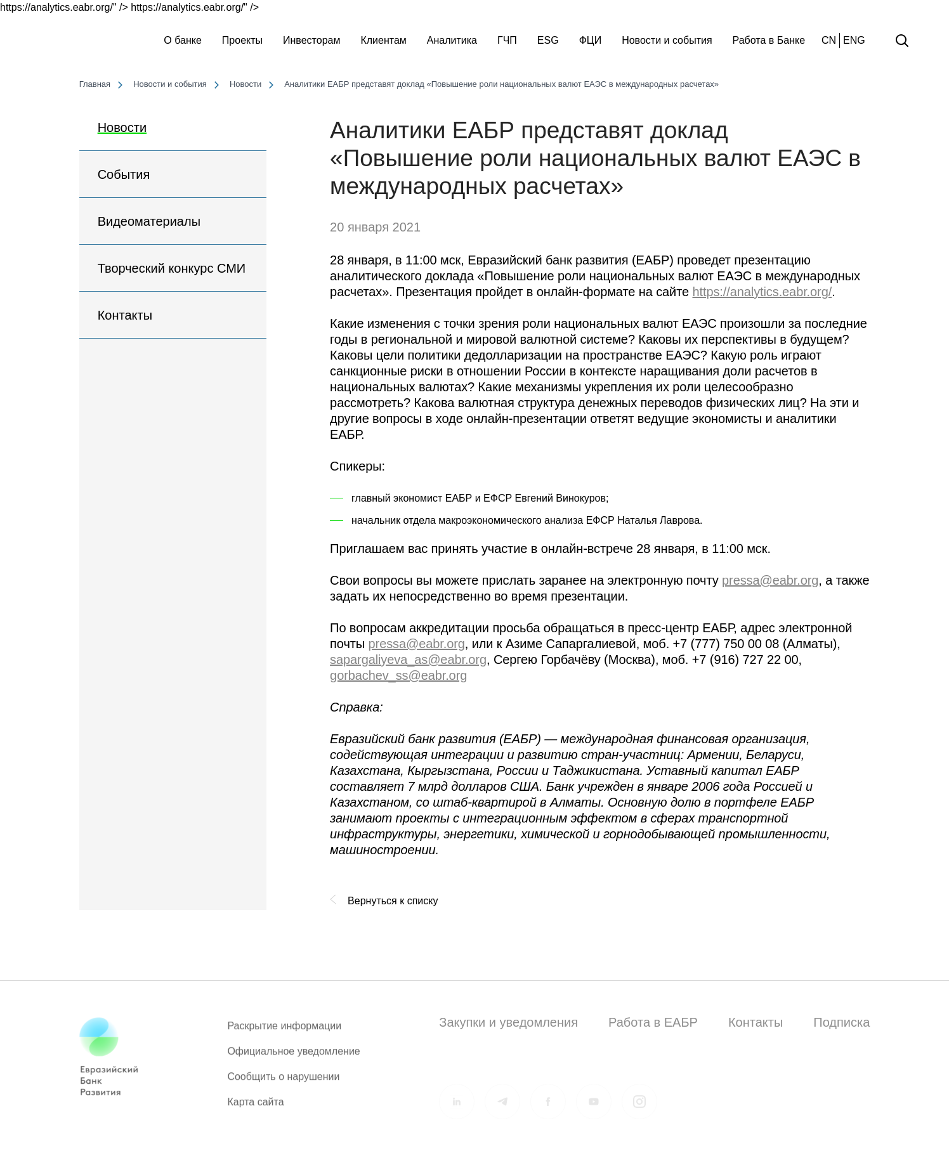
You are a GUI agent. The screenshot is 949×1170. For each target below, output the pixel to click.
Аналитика (452, 40)
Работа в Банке (769, 40)
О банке (183, 40)
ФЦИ (590, 40)
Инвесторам (311, 40)
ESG (548, 40)
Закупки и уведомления (508, 1022)
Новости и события (667, 40)
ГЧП (507, 40)
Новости (122, 127)
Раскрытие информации (284, 1031)
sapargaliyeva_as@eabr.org (408, 659)
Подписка (841, 1022)
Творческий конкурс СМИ (172, 268)
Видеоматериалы (149, 221)
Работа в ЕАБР (653, 1022)
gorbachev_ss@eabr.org (398, 675)
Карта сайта (255, 1107)
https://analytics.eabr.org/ (762, 292)
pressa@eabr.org (770, 580)
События (124, 174)
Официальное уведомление (293, 1056)
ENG (854, 40)
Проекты (242, 40)
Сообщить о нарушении (283, 1082)
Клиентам (383, 40)
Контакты (125, 315)
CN (828, 40)
